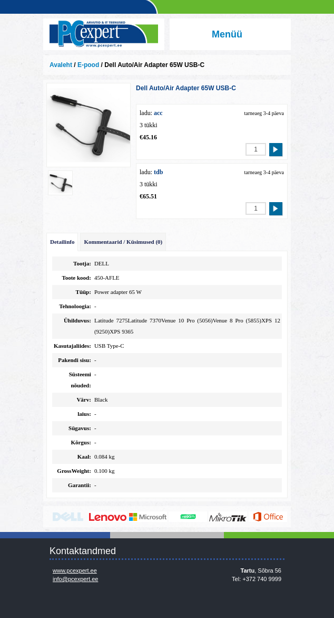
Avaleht (61, 65)
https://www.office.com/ (268, 516)
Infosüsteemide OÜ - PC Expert (103, 34)
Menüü (227, 34)
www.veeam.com (188, 516)
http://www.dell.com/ (67, 516)
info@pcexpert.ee (75, 579)
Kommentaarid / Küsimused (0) (123, 242)
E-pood (88, 65)
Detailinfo (62, 242)
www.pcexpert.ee (75, 570)
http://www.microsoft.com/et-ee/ (148, 516)
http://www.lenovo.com (108, 516)
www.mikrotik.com (228, 516)
